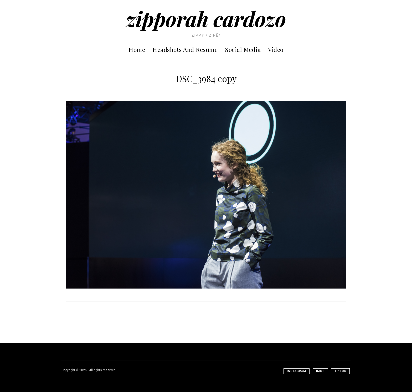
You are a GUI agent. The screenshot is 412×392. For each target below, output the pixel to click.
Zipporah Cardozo (206, 18)
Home (136, 49)
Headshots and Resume (185, 49)
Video (276, 49)
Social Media (243, 49)
